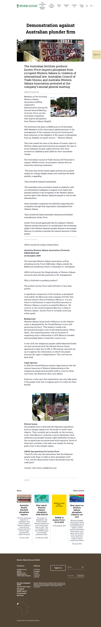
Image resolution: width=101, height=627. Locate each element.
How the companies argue (23, 583)
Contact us (74, 5)
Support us (96, 55)
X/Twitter (37, 569)
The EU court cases (23, 587)
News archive (78, 491)
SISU (23, 620)
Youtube (36, 573)
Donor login (82, 5)
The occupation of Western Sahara (42, 6)
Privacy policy (21, 593)
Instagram (37, 571)
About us (59, 5)
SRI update (20, 589)
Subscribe (80, 575)
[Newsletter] (71, 575)
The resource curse (51, 5)
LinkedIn (36, 577)
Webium (37, 620)
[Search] (73, 567)
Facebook (37, 575)
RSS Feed (20, 595)
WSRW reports (22, 591)
